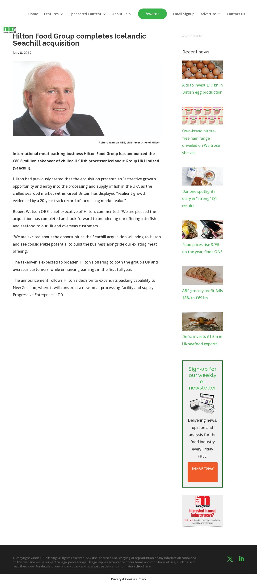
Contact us (236, 14)
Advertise (208, 14)
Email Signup (183, 14)
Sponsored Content (85, 14)
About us (119, 14)
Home (33, 14)
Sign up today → (202, 472)
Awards (152, 13)
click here (184, 562)
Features (51, 14)
